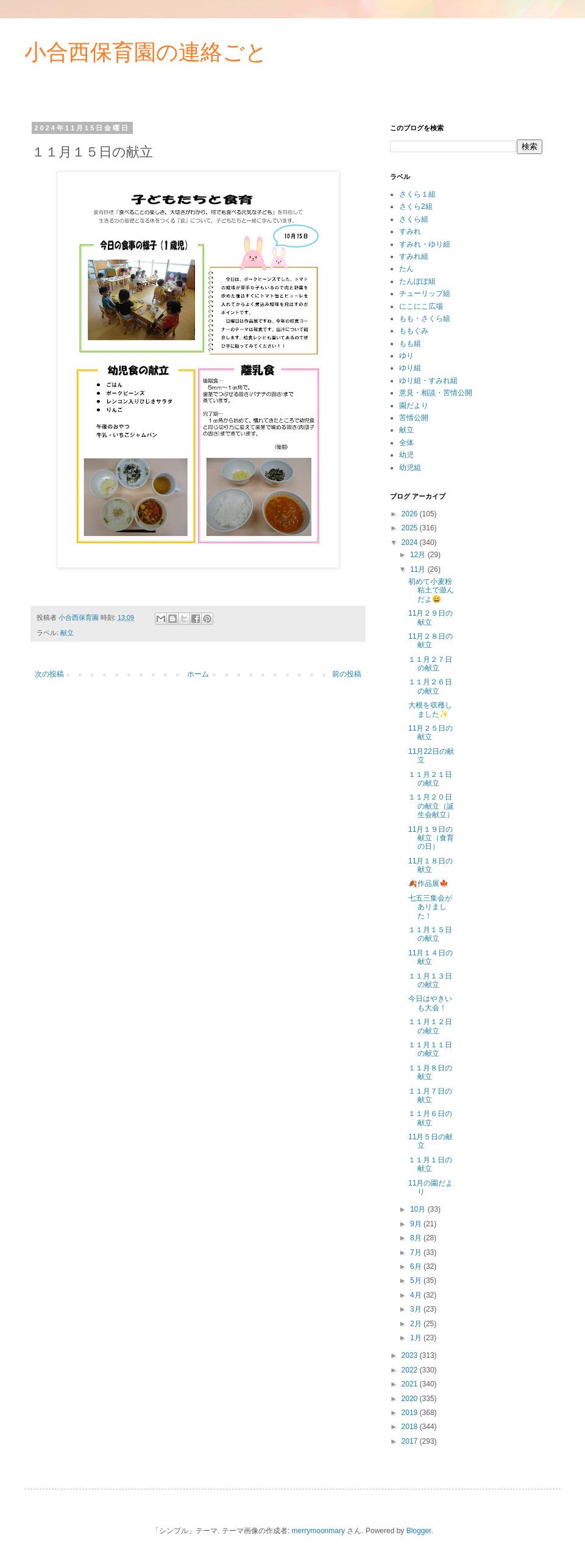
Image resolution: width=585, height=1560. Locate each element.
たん (406, 268)
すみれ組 (413, 256)
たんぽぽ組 (417, 281)
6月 (417, 1266)
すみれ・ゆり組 (424, 244)
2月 (417, 1323)
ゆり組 (410, 368)
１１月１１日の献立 (430, 1049)
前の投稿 (346, 674)
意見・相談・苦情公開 (435, 392)
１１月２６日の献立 (430, 686)
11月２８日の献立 (430, 640)
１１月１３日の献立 (430, 980)
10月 (419, 1209)
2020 (411, 1398)
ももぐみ (413, 330)
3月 (417, 1309)
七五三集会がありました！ (430, 907)
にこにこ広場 (421, 306)
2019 (411, 1412)
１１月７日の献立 (430, 1095)
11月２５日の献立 (430, 732)
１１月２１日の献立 (430, 778)
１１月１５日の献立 (430, 934)
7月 (417, 1252)
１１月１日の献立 (430, 1164)
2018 (411, 1426)
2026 (411, 514)
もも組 (410, 343)
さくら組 (413, 219)
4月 (417, 1295)
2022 (411, 1370)
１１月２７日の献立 (430, 663)
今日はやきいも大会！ (430, 1002)
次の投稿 (49, 674)
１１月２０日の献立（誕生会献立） (431, 806)
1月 (417, 1337)
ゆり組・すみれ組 (428, 380)
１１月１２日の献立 (430, 1026)
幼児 (406, 455)
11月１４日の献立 (430, 957)
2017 (411, 1441)
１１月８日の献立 (430, 1072)
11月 (419, 569)
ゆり (406, 355)
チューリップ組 (424, 293)
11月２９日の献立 (430, 617)
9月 (417, 1224)
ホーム (198, 674)
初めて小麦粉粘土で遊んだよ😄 (431, 590)
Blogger (418, 1531)
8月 (417, 1238)
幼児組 (410, 467)
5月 (417, 1280)
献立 (67, 632)
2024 (411, 542)
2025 (411, 528)
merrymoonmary (318, 1531)
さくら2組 (416, 206)
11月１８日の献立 (430, 865)
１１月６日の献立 (430, 1117)
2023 (411, 1355)
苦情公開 (413, 417)
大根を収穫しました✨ (430, 709)
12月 (419, 554)
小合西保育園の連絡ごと (146, 52)
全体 (406, 442)
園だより (413, 405)
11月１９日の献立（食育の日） (431, 838)
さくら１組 (417, 194)
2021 (411, 1384)
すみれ (410, 231)
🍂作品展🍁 (428, 883)
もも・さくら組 (424, 318)
